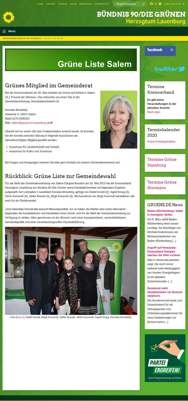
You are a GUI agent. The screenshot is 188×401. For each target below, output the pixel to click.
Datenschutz (101, 4)
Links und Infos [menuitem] (172, 4)
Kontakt (51, 4)
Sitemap (62, 4)
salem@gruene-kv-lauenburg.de (30, 123)
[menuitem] (40, 4)
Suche (73, 4)
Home (40, 4)
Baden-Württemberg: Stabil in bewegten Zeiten (165, 213)
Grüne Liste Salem (53, 39)
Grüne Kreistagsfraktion (161, 142)
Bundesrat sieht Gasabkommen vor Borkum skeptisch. (164, 292)
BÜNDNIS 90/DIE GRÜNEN (136, 14)
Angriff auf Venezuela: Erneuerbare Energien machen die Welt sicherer (163, 252)
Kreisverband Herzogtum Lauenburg (22, 39)
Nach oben (153, 112)
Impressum (85, 4)
